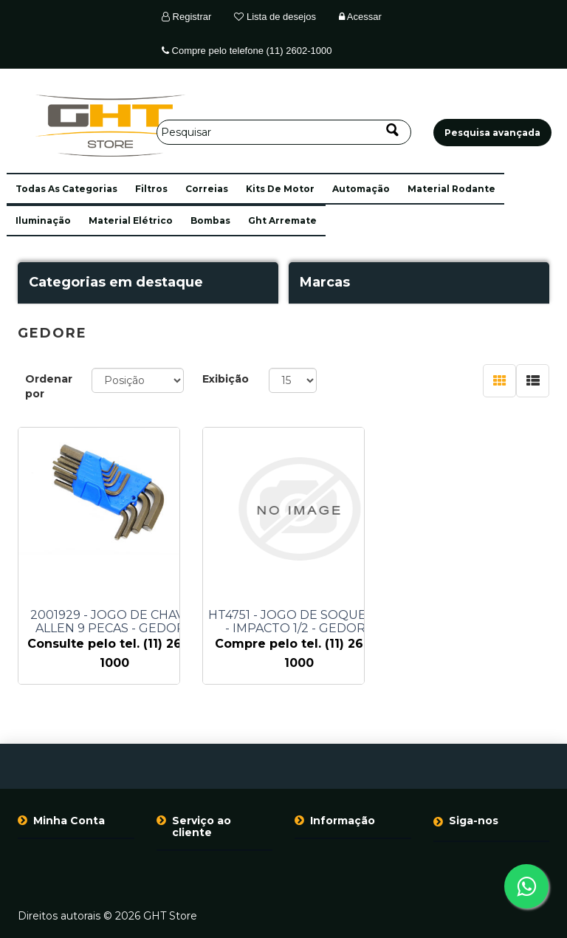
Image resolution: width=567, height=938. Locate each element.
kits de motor (280, 188)
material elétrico (131, 220)
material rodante (451, 188)
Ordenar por (48, 386)
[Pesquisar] (284, 132)
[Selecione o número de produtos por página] (293, 380)
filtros (151, 188)
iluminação (43, 220)
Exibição (225, 379)
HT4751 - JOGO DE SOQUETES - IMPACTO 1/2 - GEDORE (299, 622)
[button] (66, 189)
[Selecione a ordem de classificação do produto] (138, 380)
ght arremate (282, 220)
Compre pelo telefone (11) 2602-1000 (246, 50)
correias (206, 188)
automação (361, 188)
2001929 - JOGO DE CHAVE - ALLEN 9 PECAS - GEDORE (114, 622)
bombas (210, 220)
